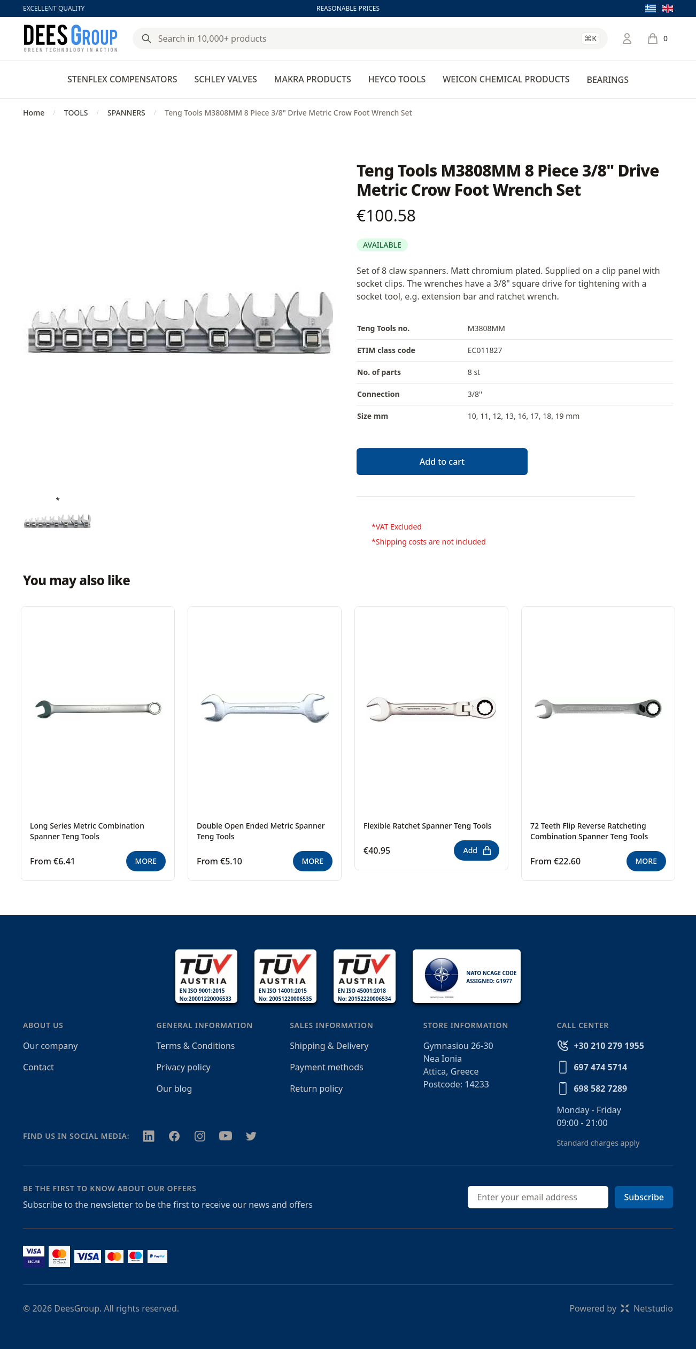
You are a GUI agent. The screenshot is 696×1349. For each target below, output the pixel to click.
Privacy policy (184, 1067)
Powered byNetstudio (621, 1308)
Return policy (316, 1088)
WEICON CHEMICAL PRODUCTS (506, 79)
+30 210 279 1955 (609, 1046)
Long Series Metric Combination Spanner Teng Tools (87, 831)
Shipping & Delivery (329, 1046)
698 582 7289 (600, 1088)
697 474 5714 (600, 1067)
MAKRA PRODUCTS (312, 79)
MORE (146, 861)
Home (33, 113)
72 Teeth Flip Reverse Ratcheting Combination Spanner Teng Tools (589, 831)
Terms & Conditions (196, 1046)
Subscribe (644, 1197)
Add (477, 850)
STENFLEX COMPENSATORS (122, 79)
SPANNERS (126, 113)
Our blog (174, 1088)
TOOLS (76, 113)
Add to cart (442, 461)
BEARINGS (607, 80)
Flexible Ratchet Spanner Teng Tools (428, 826)
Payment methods (326, 1067)
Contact (38, 1067)
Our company (50, 1046)
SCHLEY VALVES (225, 79)
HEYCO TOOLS (397, 79)
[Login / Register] (627, 38)
